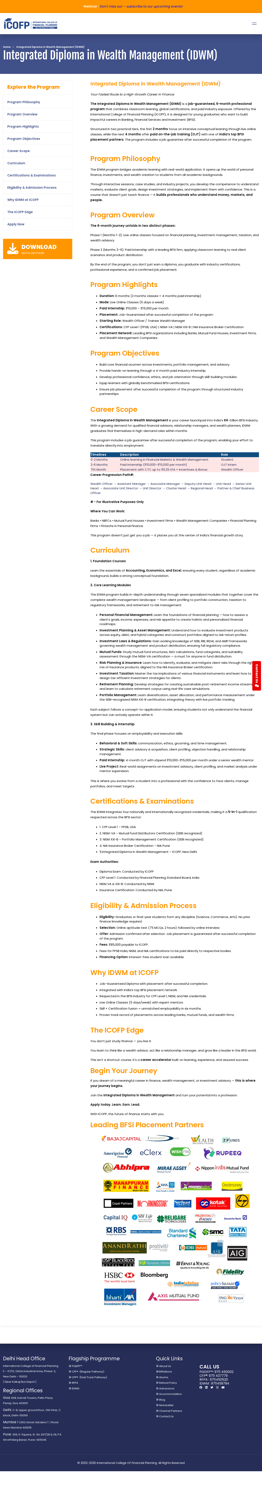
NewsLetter (165, 1405)
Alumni (162, 1377)
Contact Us (165, 1416)
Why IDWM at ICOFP (23, 200)
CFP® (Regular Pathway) (86, 1372)
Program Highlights (23, 126)
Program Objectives (23, 139)
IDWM (74, 1388)
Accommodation (169, 1394)
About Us (163, 1366)
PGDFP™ (75, 1366)
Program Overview (22, 114)
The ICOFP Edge (20, 212)
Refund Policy (166, 1383)
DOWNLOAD (39, 247)
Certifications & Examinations (31, 175)
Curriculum (16, 163)
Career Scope (18, 151)
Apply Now (15, 224)
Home (7, 47)
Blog (160, 1400)
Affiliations (164, 1372)
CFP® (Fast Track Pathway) (88, 1377)
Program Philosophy (23, 102)
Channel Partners (169, 1411)
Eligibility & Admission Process (32, 187)
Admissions (165, 1388)
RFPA (73, 1383)
